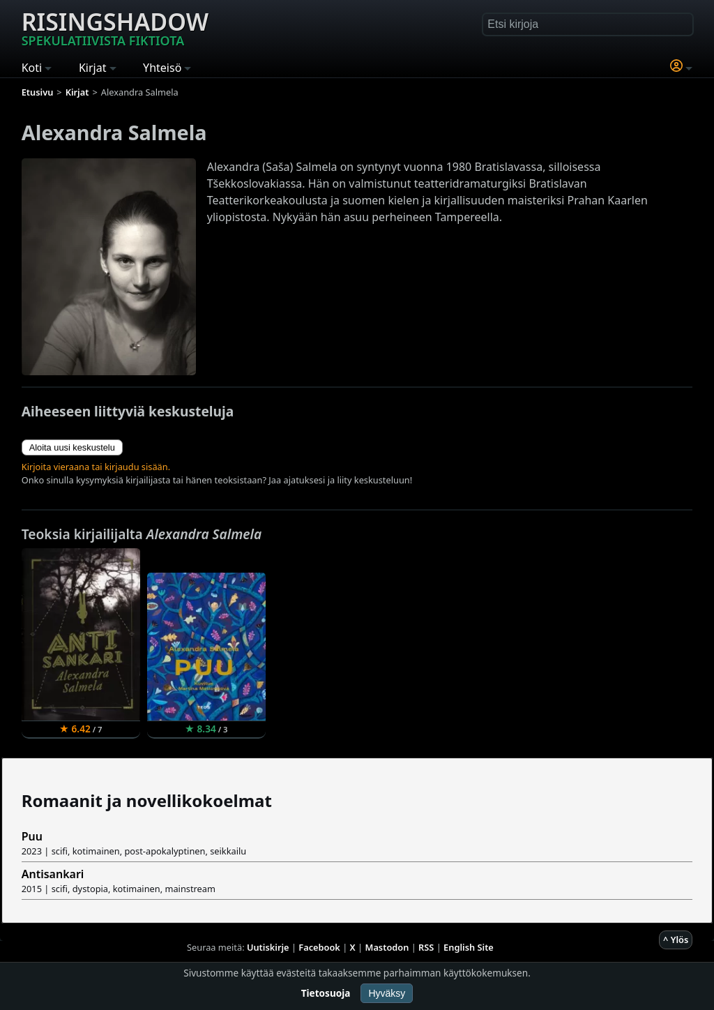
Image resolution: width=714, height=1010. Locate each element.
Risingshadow (115, 27)
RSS (426, 947)
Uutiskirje (268, 947)
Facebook (319, 947)
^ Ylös (675, 939)
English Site (468, 947)
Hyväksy (386, 993)
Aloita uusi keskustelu (72, 447)
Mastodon (387, 947)
